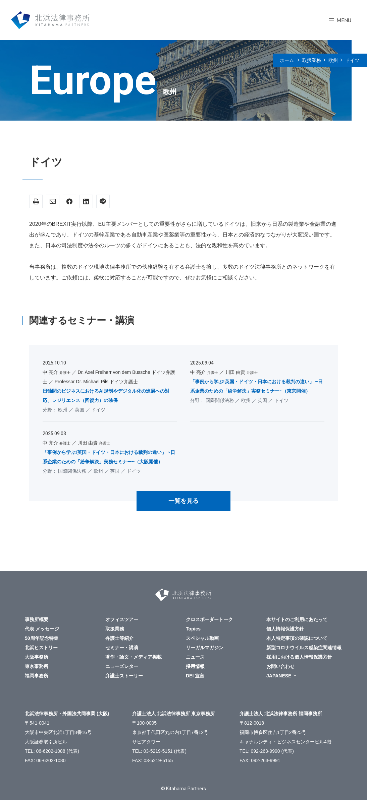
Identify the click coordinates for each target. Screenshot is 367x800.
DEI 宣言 (195, 675)
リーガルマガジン (204, 647)
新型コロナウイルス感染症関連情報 (304, 647)
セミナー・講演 (121, 647)
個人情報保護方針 (285, 628)
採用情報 (195, 666)
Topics (193, 628)
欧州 (333, 60)
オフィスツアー (121, 619)
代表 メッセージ (42, 628)
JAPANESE (278, 675)
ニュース (195, 657)
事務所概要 (36, 619)
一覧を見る (183, 500)
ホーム (287, 60)
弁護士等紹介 (119, 638)
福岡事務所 (36, 675)
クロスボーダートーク (209, 619)
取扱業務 (311, 60)
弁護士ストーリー (124, 675)
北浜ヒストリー (41, 647)
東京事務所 (36, 666)
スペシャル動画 (202, 638)
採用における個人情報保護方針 (299, 657)
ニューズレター (121, 666)
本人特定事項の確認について (296, 638)
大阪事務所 (36, 657)
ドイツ (352, 60)
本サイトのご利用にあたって (296, 619)
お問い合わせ (280, 666)
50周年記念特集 (41, 638)
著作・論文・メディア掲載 (133, 657)
